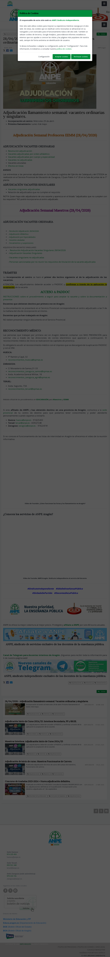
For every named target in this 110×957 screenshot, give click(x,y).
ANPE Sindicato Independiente (65, 20)
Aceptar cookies (61, 56)
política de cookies (64, 49)
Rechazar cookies (81, 56)
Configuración (44, 56)
